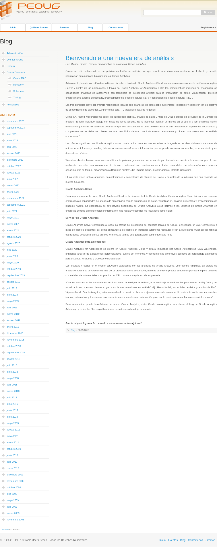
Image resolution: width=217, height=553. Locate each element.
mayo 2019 (13, 301)
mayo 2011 (13, 436)
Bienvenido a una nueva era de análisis (120, 58)
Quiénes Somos (39, 27)
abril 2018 (12, 384)
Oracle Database (16, 72)
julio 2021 (12, 211)
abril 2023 (12, 147)
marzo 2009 (13, 513)
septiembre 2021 (16, 204)
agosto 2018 (13, 359)
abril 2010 (12, 461)
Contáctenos (115, 27)
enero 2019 (13, 326)
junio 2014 (12, 416)
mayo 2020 (13, 262)
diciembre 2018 (15, 333)
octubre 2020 (14, 237)
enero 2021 (13, 230)
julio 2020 (12, 249)
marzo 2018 (13, 391)
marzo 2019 (13, 314)
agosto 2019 (13, 281)
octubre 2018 (14, 346)
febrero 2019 (13, 320)
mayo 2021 (13, 217)
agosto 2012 (13, 429)
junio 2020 (12, 256)
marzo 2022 (13, 185)
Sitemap (210, 540)
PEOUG (5, 529)
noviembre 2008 (15, 519)
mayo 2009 (13, 500)
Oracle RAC (19, 78)
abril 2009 (12, 506)
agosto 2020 (13, 243)
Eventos (64, 27)
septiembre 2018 (16, 352)
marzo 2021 (13, 224)
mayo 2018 (13, 378)
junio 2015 (12, 410)
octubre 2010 (14, 449)
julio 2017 (12, 397)
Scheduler (18, 91)
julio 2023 (12, 134)
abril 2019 (12, 307)
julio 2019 (12, 288)
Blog (90, 27)
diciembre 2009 (15, 474)
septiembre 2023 (16, 127)
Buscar (208, 12)
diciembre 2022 (15, 159)
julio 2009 (12, 494)
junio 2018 (12, 371)
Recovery (18, 84)
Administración (15, 53)
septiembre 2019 (16, 275)
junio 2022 (12, 179)
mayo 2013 (13, 423)
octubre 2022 (14, 166)
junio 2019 (12, 294)
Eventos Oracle (15, 59)
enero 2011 (13, 442)
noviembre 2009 (15, 481)
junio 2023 (12, 140)
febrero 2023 (13, 153)
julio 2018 (12, 365)
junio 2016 (12, 404)
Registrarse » (208, 27)
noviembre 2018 (15, 339)
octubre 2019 (14, 269)
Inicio (13, 27)
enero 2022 (13, 192)
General (11, 66)
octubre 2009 (14, 487)
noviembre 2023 (15, 121)
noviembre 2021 (15, 198)
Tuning (17, 97)
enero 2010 (13, 468)
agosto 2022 (13, 172)
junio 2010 (12, 455)
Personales (13, 104)
